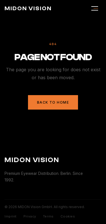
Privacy (29, 216)
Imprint (11, 216)
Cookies (67, 216)
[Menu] (94, 8)
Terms (48, 216)
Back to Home (53, 102)
